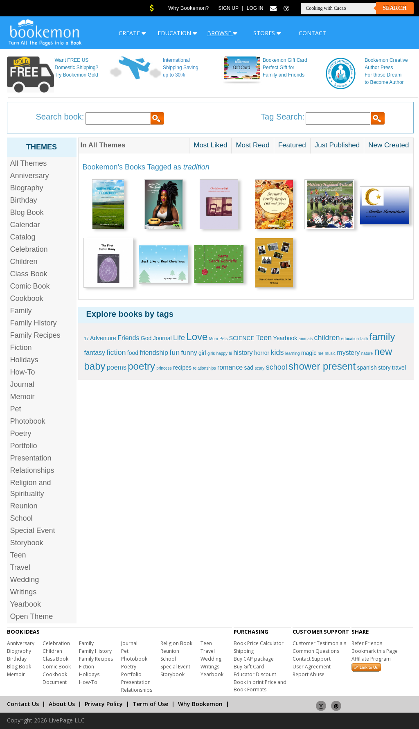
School (21, 518)
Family (21, 311)
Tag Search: (282, 116)
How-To (22, 372)
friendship (154, 352)
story (384, 367)
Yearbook (25, 604)
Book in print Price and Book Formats (260, 686)
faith (364, 338)
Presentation (31, 458)
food (132, 353)
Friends (128, 337)
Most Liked (210, 145)
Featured (292, 145)
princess (163, 368)
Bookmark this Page (374, 651)
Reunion (24, 506)
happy (222, 353)
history (242, 352)
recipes (182, 367)
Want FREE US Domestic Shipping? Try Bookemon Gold (76, 67)
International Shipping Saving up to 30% (180, 67)
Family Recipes (35, 335)
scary (259, 368)
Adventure (103, 338)
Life (179, 338)
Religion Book (176, 643)
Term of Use (150, 704)
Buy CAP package (254, 658)
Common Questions (316, 651)
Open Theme (31, 616)
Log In (255, 8)
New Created (388, 145)
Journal (22, 384)
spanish (366, 367)
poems (116, 367)
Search (394, 8)
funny (189, 352)
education (350, 338)
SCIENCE (242, 338)
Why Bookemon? (188, 8)
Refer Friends (366, 643)
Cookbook (26, 298)
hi (230, 353)
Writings (23, 592)
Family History (33, 323)
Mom (213, 338)
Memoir (22, 397)
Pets (223, 338)
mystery (348, 352)
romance (230, 367)
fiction (116, 352)
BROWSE (222, 33)
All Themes (28, 163)
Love (196, 336)
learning (292, 353)
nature (367, 353)
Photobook (27, 421)
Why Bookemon (200, 704)
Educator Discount (255, 674)
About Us (62, 704)
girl (202, 353)
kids (277, 352)
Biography (26, 188)
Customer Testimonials (319, 643)
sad (248, 367)
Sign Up (229, 8)
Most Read (252, 145)
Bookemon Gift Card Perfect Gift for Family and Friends (285, 67)
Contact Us (23, 704)
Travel (20, 567)
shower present (322, 366)
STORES (267, 33)
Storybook (26, 543)
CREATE (132, 33)
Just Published (337, 145)
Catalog (23, 237)
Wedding (24, 580)
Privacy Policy (104, 704)
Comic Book (30, 286)
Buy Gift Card (249, 666)
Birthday (23, 200)
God (146, 338)
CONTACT (312, 33)
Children (24, 261)
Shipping (244, 651)
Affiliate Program (371, 658)
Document (55, 682)
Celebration (29, 249)
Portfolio (23, 446)
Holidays (24, 360)
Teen (18, 555)
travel (399, 367)
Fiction (21, 347)
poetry (141, 366)
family (382, 336)
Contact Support (312, 658)
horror (261, 353)
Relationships (32, 470)
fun (174, 352)
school (276, 367)
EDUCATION (177, 33)
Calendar (25, 225)
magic (308, 353)
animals (306, 338)
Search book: (60, 116)
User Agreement (312, 666)
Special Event (32, 530)
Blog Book (27, 212)
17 (86, 338)
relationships (204, 368)
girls (211, 353)
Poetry (21, 433)
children (327, 338)
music (330, 353)
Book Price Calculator (259, 643)
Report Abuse (308, 674)
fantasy (95, 352)
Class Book (28, 274)
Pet (15, 409)
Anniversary (29, 176)
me (321, 353)
